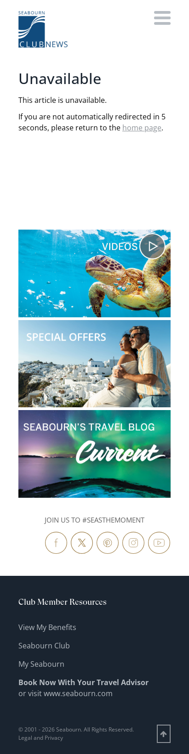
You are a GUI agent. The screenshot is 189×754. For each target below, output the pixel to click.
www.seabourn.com (78, 693)
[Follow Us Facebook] (56, 543)
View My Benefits (47, 627)
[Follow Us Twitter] (82, 543)
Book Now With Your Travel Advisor (83, 682)
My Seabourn (41, 664)
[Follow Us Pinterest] (108, 543)
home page (141, 128)
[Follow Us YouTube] (159, 543)
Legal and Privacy (40, 738)
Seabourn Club (44, 646)
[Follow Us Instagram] (133, 543)
